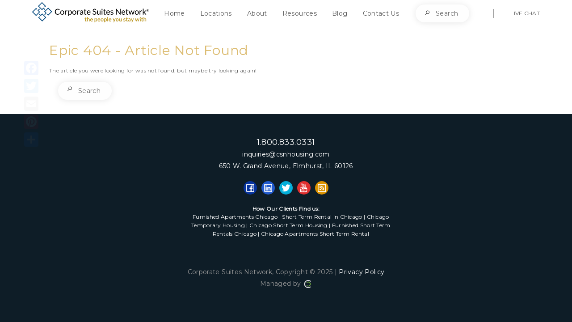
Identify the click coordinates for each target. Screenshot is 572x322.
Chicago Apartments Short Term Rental (315, 233)
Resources (299, 13)
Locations (216, 13)
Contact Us (381, 13)
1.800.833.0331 (286, 142)
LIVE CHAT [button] (525, 13)
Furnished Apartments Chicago (235, 216)
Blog (339, 13)
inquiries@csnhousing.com (285, 154)
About (257, 13)
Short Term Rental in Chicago (322, 216)
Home (174, 13)
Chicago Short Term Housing (288, 225)
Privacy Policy (361, 272)
